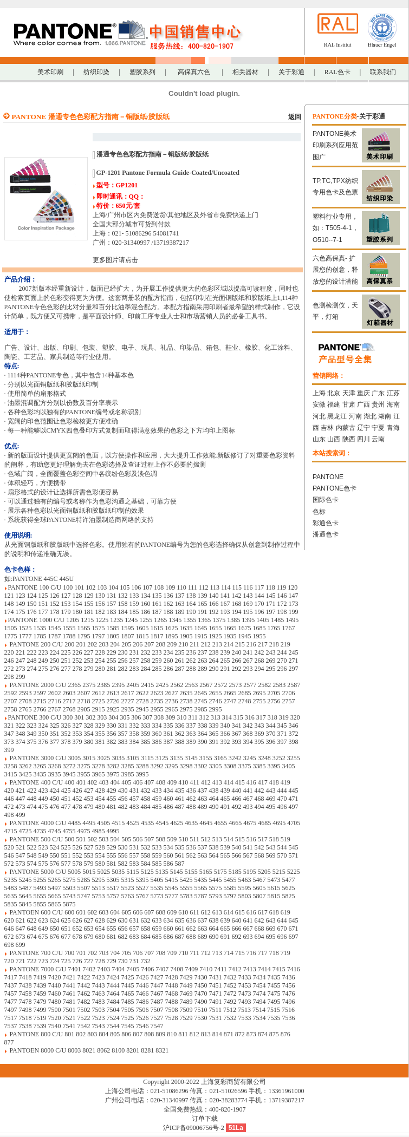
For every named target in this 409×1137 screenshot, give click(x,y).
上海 (319, 393)
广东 (378, 393)
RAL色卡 (337, 72)
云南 (378, 439)
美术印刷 (50, 72)
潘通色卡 (326, 534)
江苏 (393, 393)
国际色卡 (326, 500)
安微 (319, 404)
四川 (363, 439)
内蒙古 (345, 428)
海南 (393, 404)
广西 (363, 404)
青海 (393, 428)
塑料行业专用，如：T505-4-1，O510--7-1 (336, 228)
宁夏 (378, 428)
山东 (319, 439)
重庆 (363, 393)
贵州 (378, 404)
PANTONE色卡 (334, 488)
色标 (319, 511)
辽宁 (363, 428)
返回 (294, 117)
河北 (319, 416)
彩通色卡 (326, 523)
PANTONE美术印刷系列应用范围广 (335, 145)
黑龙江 (337, 416)
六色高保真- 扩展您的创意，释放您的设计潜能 (335, 269)
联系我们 (383, 72)
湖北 (369, 416)
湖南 (384, 416)
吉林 (327, 428)
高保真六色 (194, 72)
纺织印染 (96, 72)
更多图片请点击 (115, 260)
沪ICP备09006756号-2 (193, 1128)
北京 (333, 393)
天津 (348, 393)
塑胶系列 (142, 72)
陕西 (348, 439)
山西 (333, 439)
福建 (333, 404)
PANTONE (328, 477)
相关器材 (245, 72)
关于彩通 (291, 72)
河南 (355, 416)
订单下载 (205, 1118)
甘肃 (348, 404)
